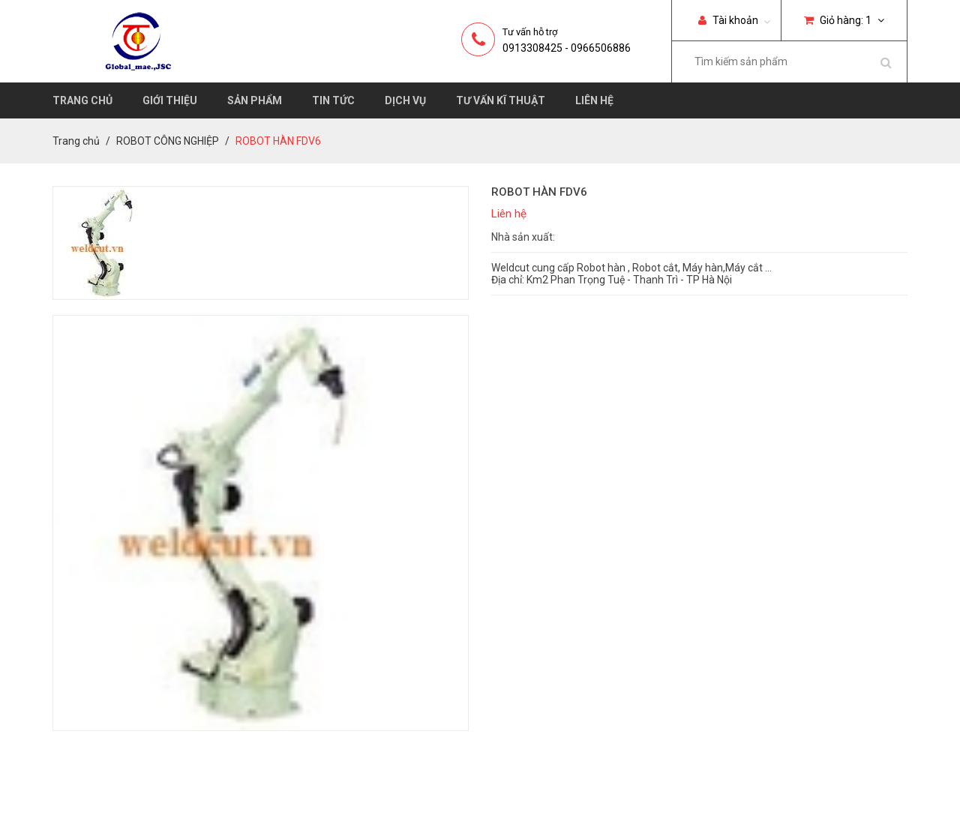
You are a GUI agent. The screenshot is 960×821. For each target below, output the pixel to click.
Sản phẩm (254, 100)
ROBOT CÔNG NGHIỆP (167, 141)
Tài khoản (728, 20)
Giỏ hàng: (844, 20)
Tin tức (333, 100)
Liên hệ (594, 100)
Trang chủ (82, 100)
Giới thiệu (169, 100)
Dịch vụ (405, 100)
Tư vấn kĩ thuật (500, 100)
